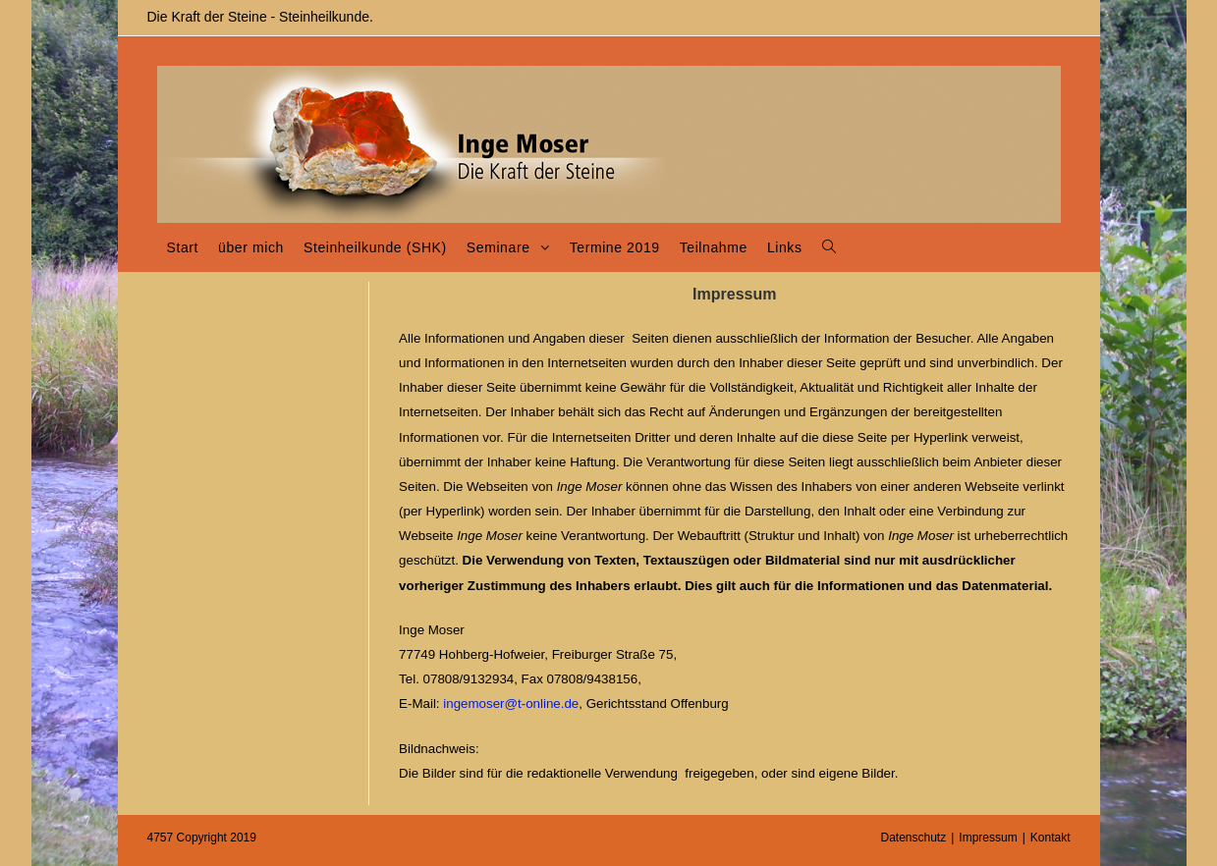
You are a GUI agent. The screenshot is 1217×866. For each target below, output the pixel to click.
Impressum (988, 837)
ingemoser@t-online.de (511, 703)
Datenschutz (914, 837)
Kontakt (1050, 837)
